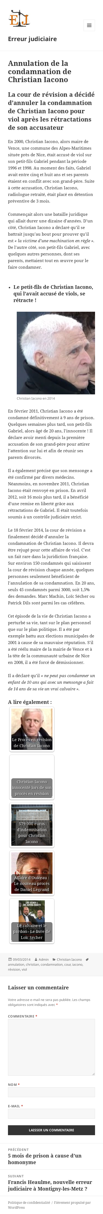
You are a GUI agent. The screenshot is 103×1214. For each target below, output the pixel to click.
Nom (14, 1084)
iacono (77, 964)
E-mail (15, 1106)
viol (24, 969)
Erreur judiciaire (32, 38)
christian (32, 964)
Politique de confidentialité (29, 1202)
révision (14, 969)
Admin (44, 959)
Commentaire (22, 1016)
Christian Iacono (69, 959)
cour (67, 964)
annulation (16, 964)
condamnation (52, 964)
